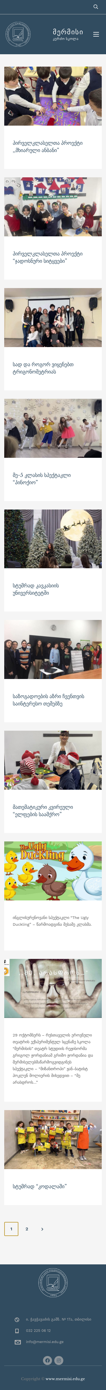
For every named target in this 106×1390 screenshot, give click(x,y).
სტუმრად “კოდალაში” (40, 1186)
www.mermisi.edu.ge (65, 1379)
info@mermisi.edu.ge (45, 1342)
